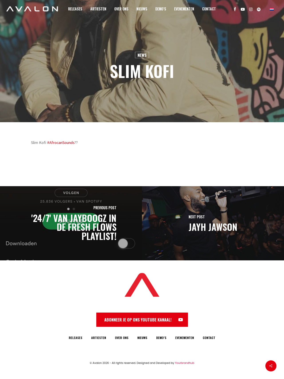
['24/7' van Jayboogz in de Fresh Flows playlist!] (71, 223)
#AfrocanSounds (61, 142)
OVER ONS (121, 337)
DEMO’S (161, 337)
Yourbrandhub (184, 363)
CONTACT (209, 337)
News (142, 55)
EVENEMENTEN (184, 337)
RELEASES (75, 337)
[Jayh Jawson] (213, 223)
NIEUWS (142, 337)
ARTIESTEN (98, 337)
